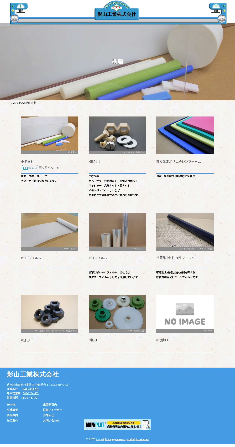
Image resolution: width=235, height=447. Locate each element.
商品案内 (12, 415)
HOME (11, 404)
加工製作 (12, 420)
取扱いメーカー (52, 409)
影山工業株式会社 (116, 14)
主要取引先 (65, 15)
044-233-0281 (31, 389)
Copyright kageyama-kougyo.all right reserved (123, 439)
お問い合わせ (51, 420)
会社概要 (12, 409)
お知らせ (172, 15)
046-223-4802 (31, 393)
